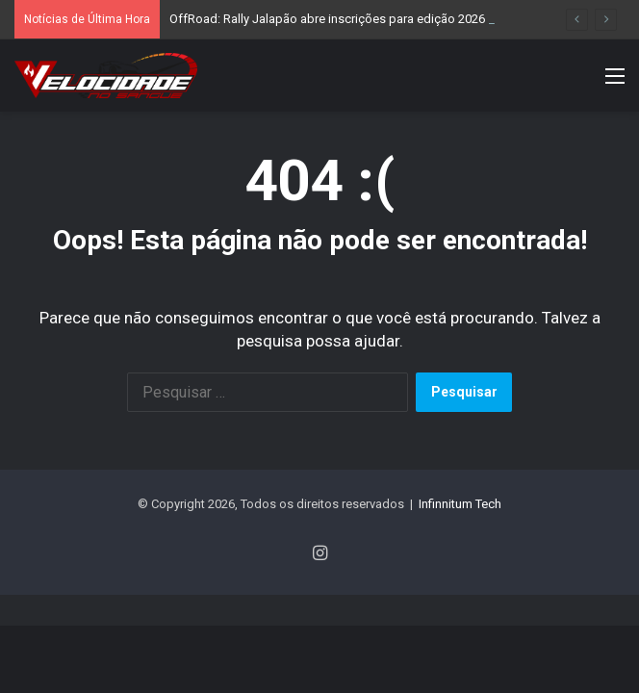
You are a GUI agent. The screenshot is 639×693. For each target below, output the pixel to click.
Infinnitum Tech (460, 504)
